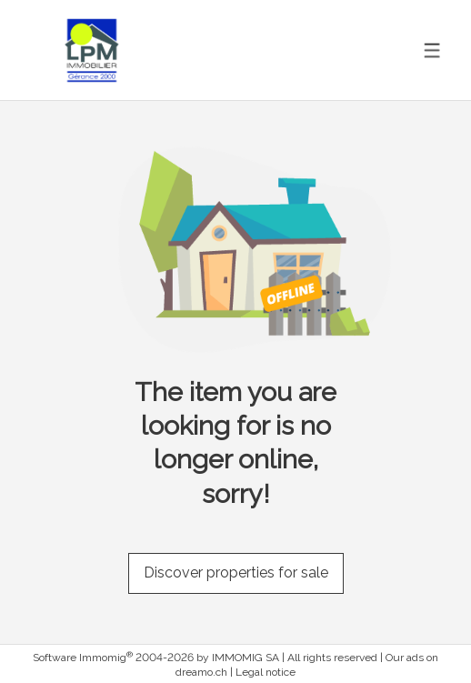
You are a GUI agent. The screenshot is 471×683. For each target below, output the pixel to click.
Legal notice (266, 672)
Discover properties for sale (236, 572)
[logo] (92, 50)
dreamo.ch (201, 672)
